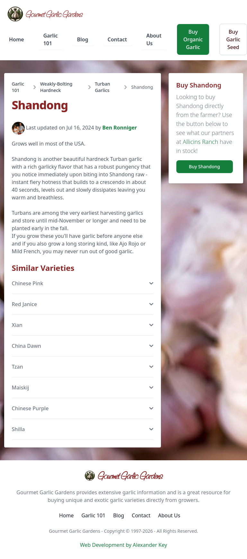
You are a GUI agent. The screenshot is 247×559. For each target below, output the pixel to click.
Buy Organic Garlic (193, 39)
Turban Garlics (102, 87)
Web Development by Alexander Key (123, 544)
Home (16, 39)
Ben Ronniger (119, 127)
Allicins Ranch (200, 142)
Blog (82, 39)
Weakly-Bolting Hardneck (56, 87)
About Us (153, 39)
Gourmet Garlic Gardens (123, 476)
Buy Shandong (204, 166)
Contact (117, 39)
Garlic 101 (50, 39)
